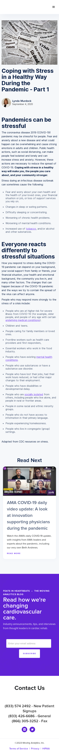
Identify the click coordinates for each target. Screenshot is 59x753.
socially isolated (34, 394)
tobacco (31, 228)
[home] (23, 7)
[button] (53, 7)
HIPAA (46, 748)
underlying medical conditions (23, 320)
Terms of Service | (20, 748)
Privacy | (36, 748)
